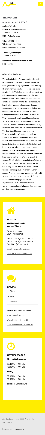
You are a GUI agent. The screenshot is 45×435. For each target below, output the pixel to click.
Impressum (19, 429)
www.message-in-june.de (17, 320)
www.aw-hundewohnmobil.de (19, 254)
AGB (12, 296)
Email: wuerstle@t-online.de (18, 249)
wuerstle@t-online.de (16, 47)
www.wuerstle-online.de (17, 315)
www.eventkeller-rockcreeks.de (20, 324)
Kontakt (13, 302)
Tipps (12, 291)
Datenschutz (7, 429)
